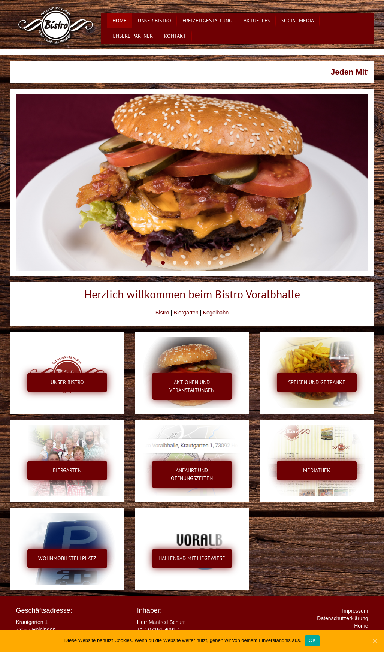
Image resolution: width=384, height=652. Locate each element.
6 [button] (221, 263)
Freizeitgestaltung (207, 20)
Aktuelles (257, 20)
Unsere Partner (132, 36)
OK (312, 640)
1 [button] (163, 263)
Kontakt (175, 36)
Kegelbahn (216, 313)
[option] (192, 182)
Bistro (162, 313)
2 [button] (174, 263)
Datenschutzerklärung (342, 618)
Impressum (355, 611)
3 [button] (186, 263)
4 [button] (198, 263)
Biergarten (185, 313)
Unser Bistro (154, 20)
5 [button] (209, 263)
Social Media (297, 20)
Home (119, 20)
